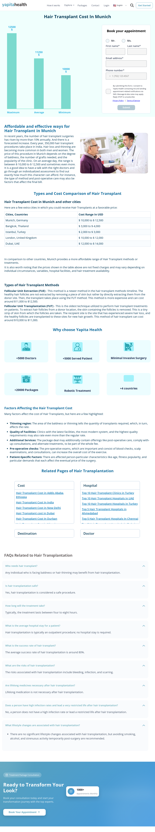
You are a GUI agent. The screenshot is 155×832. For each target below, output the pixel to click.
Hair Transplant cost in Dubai (35, 513)
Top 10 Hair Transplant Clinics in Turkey (108, 493)
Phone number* (115, 70)
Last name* (134, 46)
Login (106, 5)
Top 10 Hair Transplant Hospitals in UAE (108, 498)
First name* (113, 46)
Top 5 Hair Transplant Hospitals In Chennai (110, 518)
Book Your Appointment (24, 812)
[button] (119, 5)
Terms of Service (133, 100)
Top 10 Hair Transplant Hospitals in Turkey (110, 504)
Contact (95, 5)
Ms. (126, 40)
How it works (53, 5)
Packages (82, 5)
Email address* (114, 58)
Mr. (110, 40)
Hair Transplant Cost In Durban (36, 518)
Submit (126, 107)
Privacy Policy (118, 100)
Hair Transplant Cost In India (35, 502)
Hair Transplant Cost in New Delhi (38, 508)
